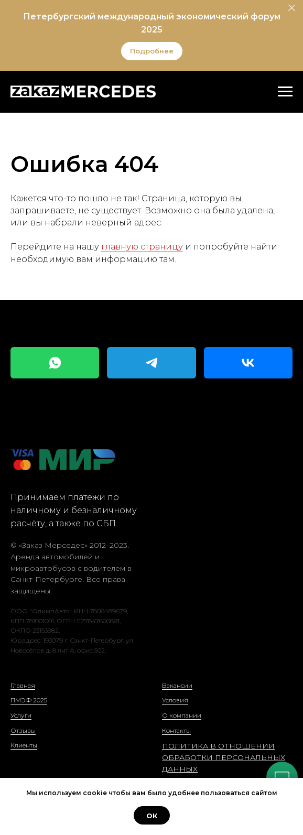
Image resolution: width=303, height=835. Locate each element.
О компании (181, 715)
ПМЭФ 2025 (28, 700)
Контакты (176, 730)
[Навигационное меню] (285, 91)
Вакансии (177, 685)
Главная (22, 685)
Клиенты (23, 745)
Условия (175, 700)
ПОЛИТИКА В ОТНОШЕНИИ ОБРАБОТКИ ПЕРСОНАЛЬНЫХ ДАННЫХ (223, 757)
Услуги (20, 715)
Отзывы (23, 730)
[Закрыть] (292, 8)
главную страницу (142, 247)
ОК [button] (151, 815)
